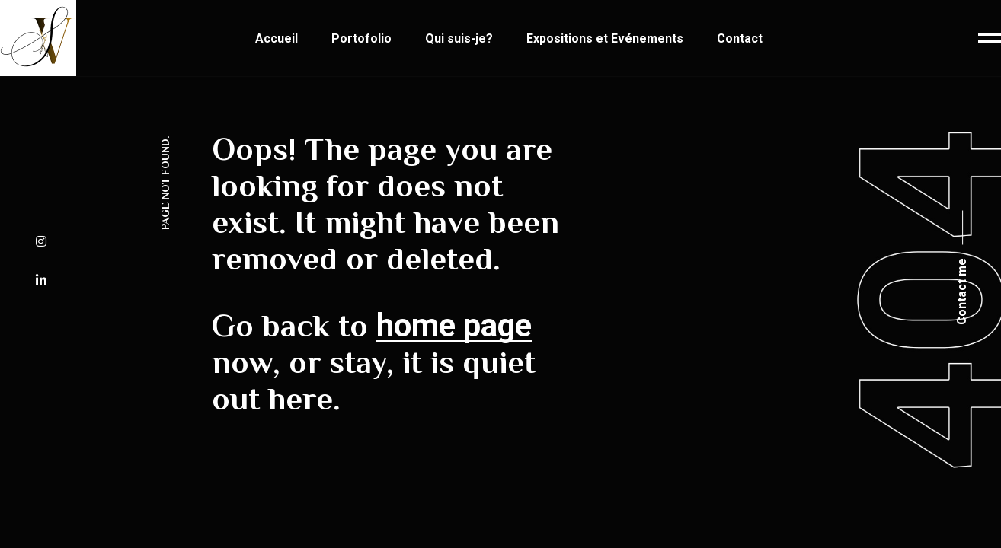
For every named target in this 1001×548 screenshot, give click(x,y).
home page (454, 325)
